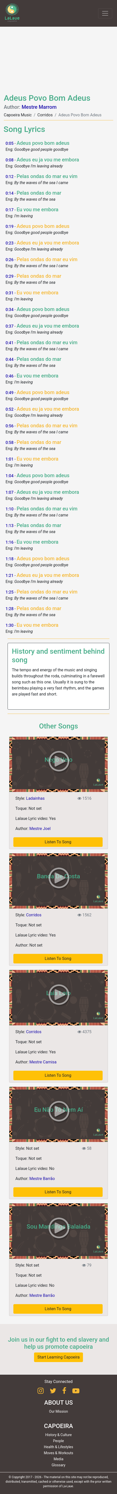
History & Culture (58, 1435)
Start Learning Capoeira (58, 1357)
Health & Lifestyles (58, 1447)
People (58, 1441)
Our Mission (58, 1411)
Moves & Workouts (58, 1453)
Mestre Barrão (42, 1178)
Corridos (45, 115)
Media (59, 1459)
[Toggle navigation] (105, 13)
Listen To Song (58, 1308)
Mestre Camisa (43, 1062)
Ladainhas (35, 798)
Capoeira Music (18, 115)
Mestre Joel (40, 828)
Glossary (58, 1465)
